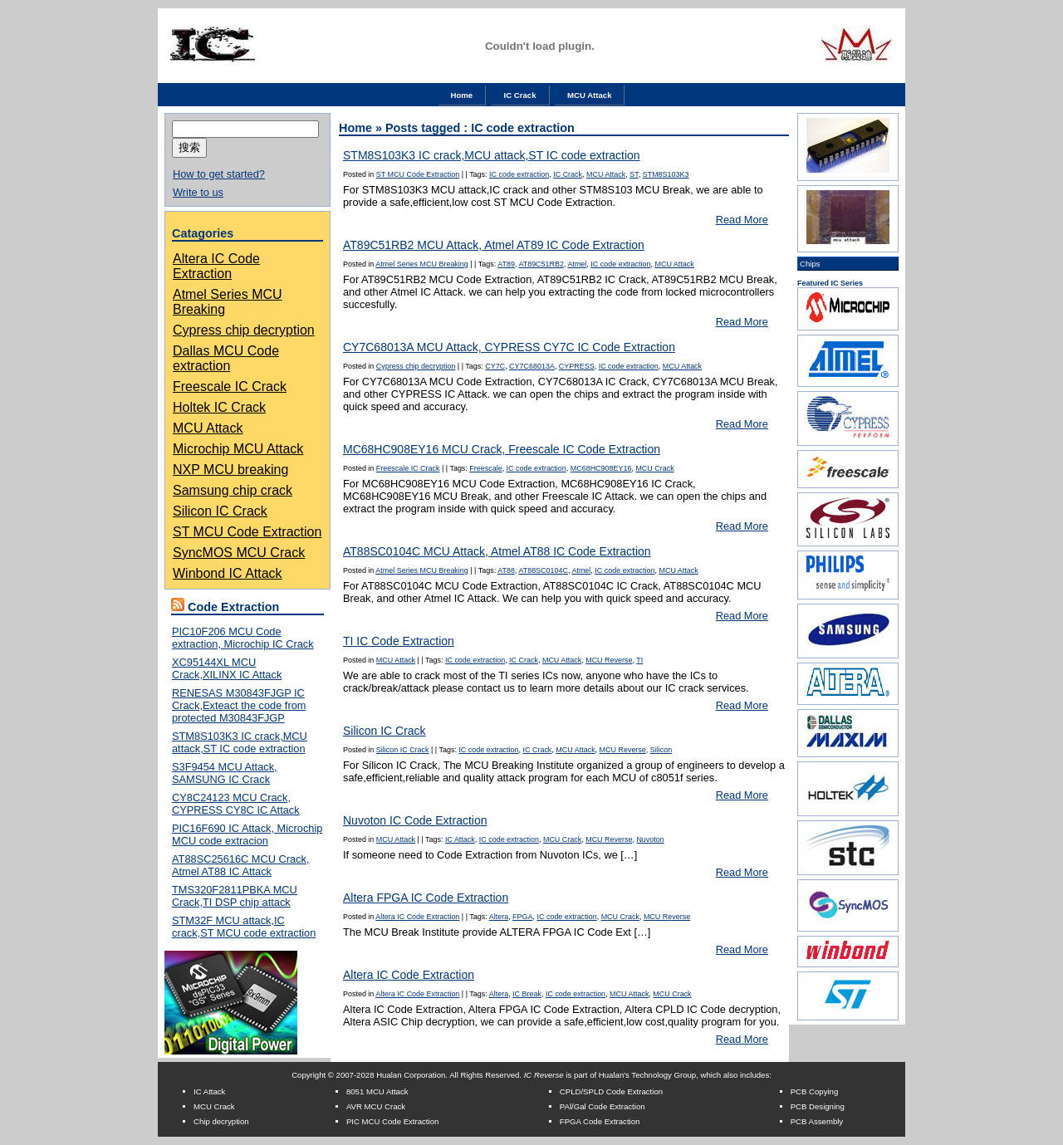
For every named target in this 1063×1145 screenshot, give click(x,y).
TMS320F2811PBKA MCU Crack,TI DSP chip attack (234, 895)
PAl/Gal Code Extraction (602, 1106)
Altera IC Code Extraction (216, 266)
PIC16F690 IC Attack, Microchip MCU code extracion (247, 834)
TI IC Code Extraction (398, 641)
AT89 (506, 264)
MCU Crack (654, 468)
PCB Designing (818, 1106)
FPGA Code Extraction (600, 1121)
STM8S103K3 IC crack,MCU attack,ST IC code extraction (239, 742)
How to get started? (219, 174)
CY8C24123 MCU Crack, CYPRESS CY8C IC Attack (236, 803)
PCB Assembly (817, 1121)
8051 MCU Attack (377, 1091)
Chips (810, 263)
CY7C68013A (532, 366)
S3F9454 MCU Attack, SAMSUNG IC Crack (224, 773)
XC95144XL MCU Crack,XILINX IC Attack (227, 668)
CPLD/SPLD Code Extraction (611, 1091)
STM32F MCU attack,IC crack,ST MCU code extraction (244, 926)
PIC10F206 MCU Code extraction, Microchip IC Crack (243, 637)
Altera (498, 917)
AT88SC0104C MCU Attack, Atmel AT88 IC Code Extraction (497, 551)
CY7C (495, 366)
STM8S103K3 (666, 174)
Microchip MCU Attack (238, 449)
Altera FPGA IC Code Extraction (425, 897)
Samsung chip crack (232, 490)
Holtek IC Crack (219, 407)
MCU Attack (589, 95)
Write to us (198, 192)
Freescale (485, 468)
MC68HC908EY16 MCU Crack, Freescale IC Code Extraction (501, 449)
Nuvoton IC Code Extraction (415, 820)
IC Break (526, 994)
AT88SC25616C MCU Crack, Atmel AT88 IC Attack (240, 865)
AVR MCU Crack (375, 1106)
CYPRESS (577, 366)
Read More (742, 219)
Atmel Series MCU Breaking (421, 264)
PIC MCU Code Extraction (392, 1121)
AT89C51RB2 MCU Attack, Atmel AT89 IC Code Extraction (493, 245)
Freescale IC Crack (230, 386)
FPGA (522, 917)
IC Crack (520, 95)
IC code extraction (519, 174)
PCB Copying (815, 1091)
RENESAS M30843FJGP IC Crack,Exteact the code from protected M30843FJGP (239, 705)
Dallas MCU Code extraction (226, 358)
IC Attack (460, 839)
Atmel (576, 264)
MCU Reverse (608, 660)
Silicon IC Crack (220, 511)
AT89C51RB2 (541, 264)
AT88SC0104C (543, 570)
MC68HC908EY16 (601, 468)
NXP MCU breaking (230, 469)
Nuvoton (650, 839)
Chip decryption (221, 1121)
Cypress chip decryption (244, 330)
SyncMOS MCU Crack (239, 553)
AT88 (506, 570)
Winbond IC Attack (227, 573)
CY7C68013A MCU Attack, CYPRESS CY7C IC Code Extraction (509, 347)
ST (633, 174)
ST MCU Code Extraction (247, 532)
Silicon (661, 750)
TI (639, 660)
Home (462, 95)
